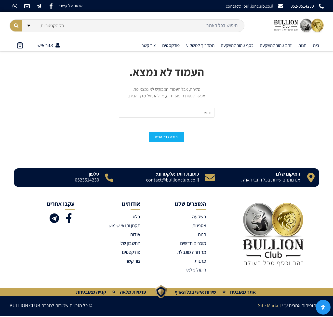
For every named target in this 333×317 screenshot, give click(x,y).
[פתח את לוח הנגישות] (323, 307)
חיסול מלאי (196, 270)
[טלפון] (109, 178)
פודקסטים (171, 45)
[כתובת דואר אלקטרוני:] (210, 178)
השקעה (199, 217)
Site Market (269, 306)
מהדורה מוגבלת (191, 253)
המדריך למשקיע (200, 45)
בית (316, 45)
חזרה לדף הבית (166, 138)
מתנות (200, 261)
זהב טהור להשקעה (276, 45)
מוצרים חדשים (193, 244)
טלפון (94, 174)
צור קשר (149, 45)
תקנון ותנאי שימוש (124, 226)
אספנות (199, 226)
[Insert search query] (166, 113)
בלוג (136, 217)
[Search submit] (16, 25)
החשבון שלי (130, 244)
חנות (302, 45)
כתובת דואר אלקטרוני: (177, 174)
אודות (135, 235)
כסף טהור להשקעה (237, 45)
